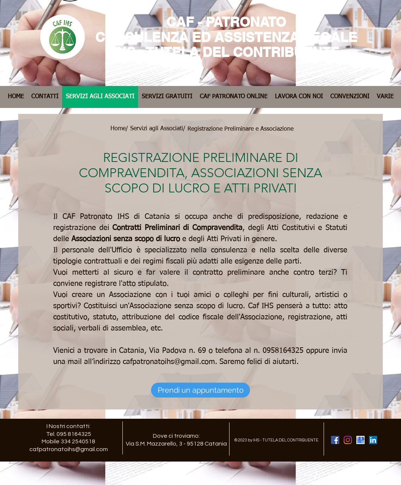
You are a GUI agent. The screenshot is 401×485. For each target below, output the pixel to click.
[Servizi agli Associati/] (157, 129)
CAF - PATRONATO (226, 22)
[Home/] (119, 129)
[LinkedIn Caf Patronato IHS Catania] (373, 440)
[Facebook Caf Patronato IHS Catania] (335, 440)
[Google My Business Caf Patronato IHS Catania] (360, 440)
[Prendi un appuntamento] (200, 390)
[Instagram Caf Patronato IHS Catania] (348, 440)
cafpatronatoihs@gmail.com (169, 362)
